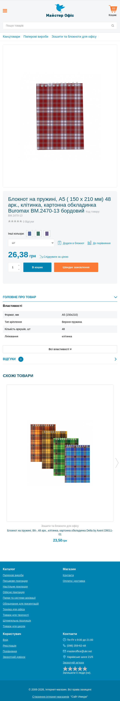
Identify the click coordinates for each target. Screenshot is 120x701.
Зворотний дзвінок (14, 656)
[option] (60, 465)
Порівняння (10, 651)
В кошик (37, 267)
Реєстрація (9, 645)
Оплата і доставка (74, 580)
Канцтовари (11, 36)
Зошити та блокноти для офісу (74, 36)
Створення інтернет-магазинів (50, 696)
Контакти (68, 575)
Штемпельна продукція (17, 620)
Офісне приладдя (13, 592)
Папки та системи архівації (19, 597)
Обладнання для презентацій (21, 603)
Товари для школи (14, 626)
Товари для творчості (16, 614)
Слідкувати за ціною (56, 256)
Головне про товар (60, 297)
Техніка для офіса (14, 609)
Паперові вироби (36, 36)
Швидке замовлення (76, 267)
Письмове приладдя (15, 580)
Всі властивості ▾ (60, 349)
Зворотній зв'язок (73, 662)
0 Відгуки (28, 221)
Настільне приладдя (15, 586)
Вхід (5, 639)
